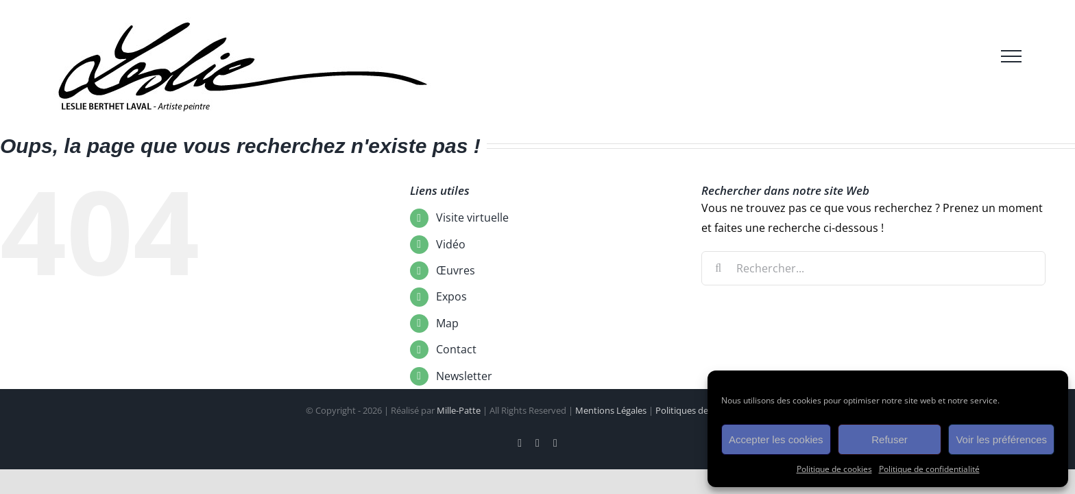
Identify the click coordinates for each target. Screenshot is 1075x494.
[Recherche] (718, 268)
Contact (456, 349)
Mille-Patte (459, 410)
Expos (451, 296)
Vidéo (451, 244)
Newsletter (464, 376)
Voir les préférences (1001, 439)
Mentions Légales (611, 410)
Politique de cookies (834, 469)
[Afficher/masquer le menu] (1011, 56)
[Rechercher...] (873, 268)
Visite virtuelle (472, 217)
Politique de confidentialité (929, 469)
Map (447, 323)
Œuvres (455, 270)
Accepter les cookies (776, 439)
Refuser (889, 439)
